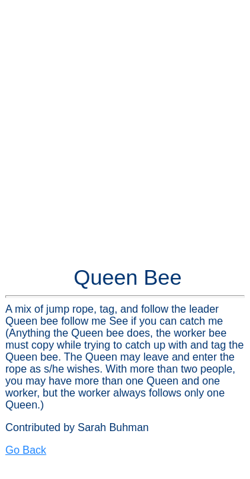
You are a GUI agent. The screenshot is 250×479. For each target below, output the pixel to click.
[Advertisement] (125, 130)
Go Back (25, 450)
